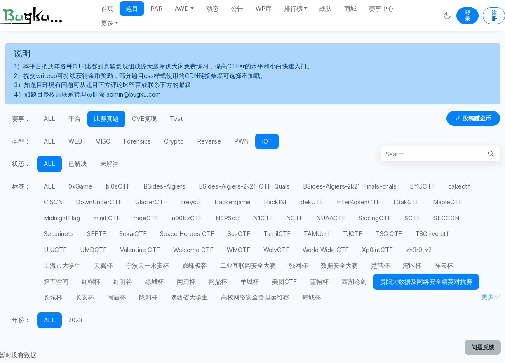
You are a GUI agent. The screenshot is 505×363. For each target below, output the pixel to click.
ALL (49, 119)
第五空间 (56, 281)
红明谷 (122, 281)
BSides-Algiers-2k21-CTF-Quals (244, 186)
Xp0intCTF (377, 250)
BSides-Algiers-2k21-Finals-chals (350, 186)
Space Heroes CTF (187, 234)
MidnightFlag (62, 218)
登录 (467, 15)
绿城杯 (154, 281)
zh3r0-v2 (419, 250)
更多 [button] (107, 23)
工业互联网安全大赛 (248, 265)
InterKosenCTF (358, 202)
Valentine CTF (140, 250)
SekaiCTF (133, 234)
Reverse (209, 141)
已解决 (77, 163)
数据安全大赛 (339, 265)
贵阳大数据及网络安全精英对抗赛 (426, 281)
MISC (102, 141)
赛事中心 (381, 8)
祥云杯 (444, 265)
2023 (75, 320)
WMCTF (238, 250)
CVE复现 (144, 119)
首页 (107, 8)
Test (176, 119)
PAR (156, 8)
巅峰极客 (194, 265)
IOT (267, 141)
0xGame (80, 186)
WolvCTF (276, 250)
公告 (237, 8)
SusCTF (239, 234)
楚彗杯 (380, 265)
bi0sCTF (118, 186)
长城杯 (53, 297)
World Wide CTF (326, 250)
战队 (325, 8)
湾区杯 (412, 265)
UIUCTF (55, 250)
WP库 (264, 8)
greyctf (190, 202)
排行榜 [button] (293, 8)
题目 (132, 8)
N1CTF (263, 218)
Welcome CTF (193, 250)
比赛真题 (106, 119)
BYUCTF (422, 186)
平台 (74, 119)
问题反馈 (482, 347)
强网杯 (298, 265)
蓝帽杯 (319, 281)
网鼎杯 (218, 281)
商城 (350, 8)
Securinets (59, 234)
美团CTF (284, 281)
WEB (75, 141)
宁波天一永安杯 (147, 265)
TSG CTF (389, 234)
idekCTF (311, 202)
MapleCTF (448, 202)
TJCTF (352, 234)
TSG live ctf (432, 234)
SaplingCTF (375, 218)
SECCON (446, 218)
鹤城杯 (311, 297)
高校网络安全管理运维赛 (255, 297)
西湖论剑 (354, 281)
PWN (241, 141)
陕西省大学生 (189, 297)
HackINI (275, 202)
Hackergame (232, 202)
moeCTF (146, 218)
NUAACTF (330, 218)
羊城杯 (249, 281)
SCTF (412, 218)
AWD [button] (182, 8)
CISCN (53, 202)
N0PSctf (228, 218)
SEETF (96, 234)
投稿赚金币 (473, 118)
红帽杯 (91, 281)
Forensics (137, 141)
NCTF (294, 218)
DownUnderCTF (99, 202)
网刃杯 (186, 281)
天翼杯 (103, 265)
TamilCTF (277, 234)
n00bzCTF (187, 218)
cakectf (459, 186)
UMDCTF (93, 250)
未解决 (109, 163)
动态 (212, 8)
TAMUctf (317, 234)
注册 (494, 15)
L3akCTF (406, 202)
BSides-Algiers (164, 186)
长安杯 (84, 297)
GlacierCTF (151, 202)
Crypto (174, 141)
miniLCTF (106, 218)
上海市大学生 (62, 265)
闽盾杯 (116, 297)
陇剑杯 (148, 297)
